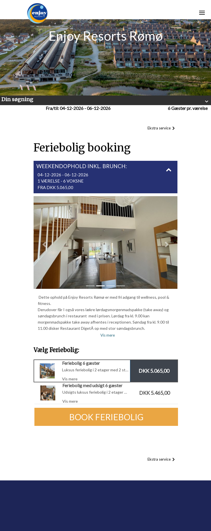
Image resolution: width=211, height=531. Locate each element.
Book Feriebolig (106, 417)
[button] (105, 100)
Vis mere (107, 335)
